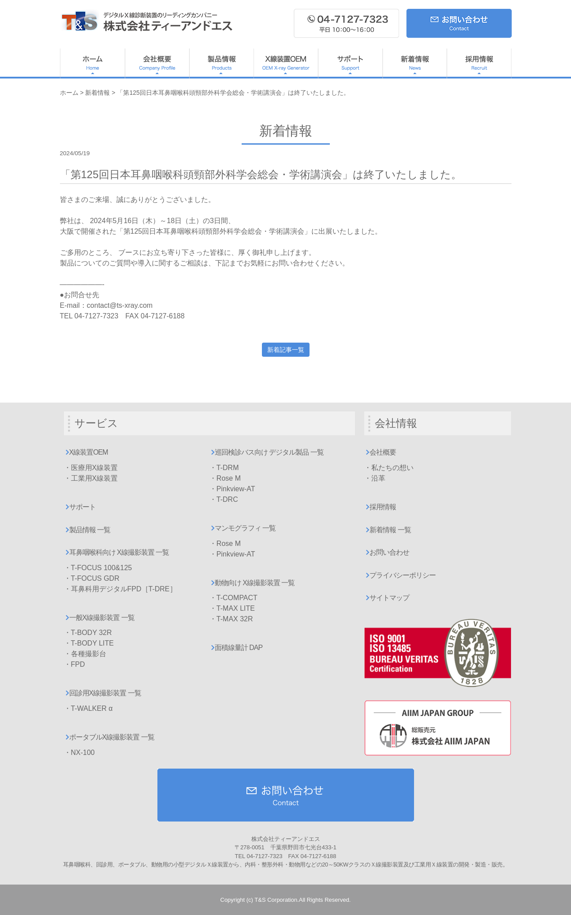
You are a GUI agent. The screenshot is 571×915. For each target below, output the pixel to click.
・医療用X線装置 (91, 467)
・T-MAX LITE (232, 608)
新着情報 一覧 (390, 530)
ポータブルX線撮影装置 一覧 (111, 737)
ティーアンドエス (148, 21)
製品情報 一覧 (89, 530)
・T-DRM (224, 467)
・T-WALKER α (88, 708)
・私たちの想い (389, 467)
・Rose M (225, 478)
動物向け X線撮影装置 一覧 (255, 582)
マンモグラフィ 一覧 (245, 528)
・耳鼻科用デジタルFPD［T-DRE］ (120, 589)
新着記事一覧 (285, 349)
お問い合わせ (389, 552)
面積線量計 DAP (238, 647)
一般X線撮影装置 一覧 (101, 617)
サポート (350, 63)
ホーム (92, 63)
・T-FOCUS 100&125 (98, 567)
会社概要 (157, 63)
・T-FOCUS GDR (91, 578)
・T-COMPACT (233, 597)
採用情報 (479, 63)
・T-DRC (223, 499)
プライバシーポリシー (402, 575)
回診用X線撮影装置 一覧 (105, 693)
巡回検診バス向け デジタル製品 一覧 (269, 452)
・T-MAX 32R (231, 619)
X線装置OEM (286, 63)
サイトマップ (389, 597)
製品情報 (221, 63)
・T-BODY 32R (88, 632)
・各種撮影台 (85, 653)
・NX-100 (79, 752)
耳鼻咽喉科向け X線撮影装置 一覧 (119, 552)
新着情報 (414, 63)
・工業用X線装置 (91, 478)
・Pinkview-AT (232, 489)
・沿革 (374, 478)
